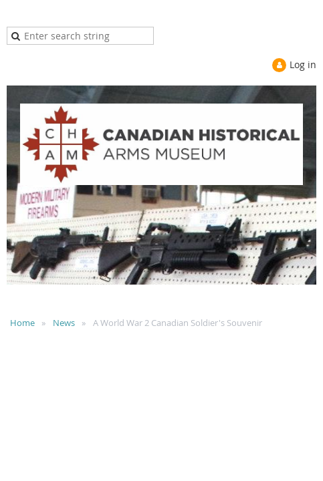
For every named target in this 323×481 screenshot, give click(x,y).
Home (22, 323)
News (64, 323)
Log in (303, 64)
